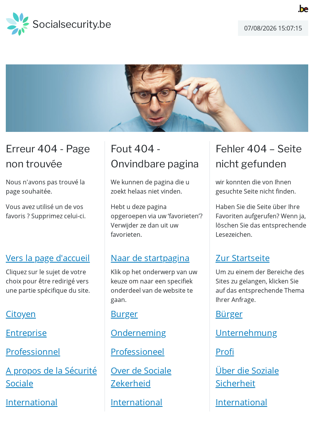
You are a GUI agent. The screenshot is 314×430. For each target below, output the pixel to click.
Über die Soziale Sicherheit (247, 376)
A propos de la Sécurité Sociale (51, 376)
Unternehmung (246, 332)
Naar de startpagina (150, 257)
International (31, 402)
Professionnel (33, 351)
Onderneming (138, 332)
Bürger (229, 313)
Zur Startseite (243, 257)
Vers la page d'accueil (48, 257)
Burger (124, 313)
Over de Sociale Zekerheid (141, 376)
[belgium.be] (303, 7)
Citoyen (21, 313)
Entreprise (26, 332)
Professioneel (137, 351)
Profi (225, 351)
